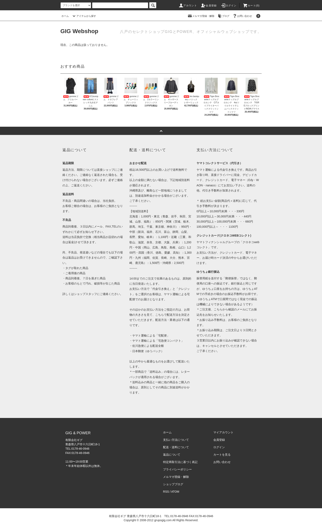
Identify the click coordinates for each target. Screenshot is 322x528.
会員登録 (209, 5)
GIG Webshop (79, 31)
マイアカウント (223, 432)
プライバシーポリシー (177, 469)
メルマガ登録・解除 (200, 16)
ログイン (229, 5)
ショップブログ (173, 484)
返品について (171, 454)
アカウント (187, 5)
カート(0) (251, 5)
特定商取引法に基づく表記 (180, 462)
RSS (166, 491)
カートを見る (222, 454)
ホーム (65, 16)
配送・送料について (176, 447)
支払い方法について (176, 439)
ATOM (175, 491)
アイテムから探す (83, 16)
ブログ (223, 16)
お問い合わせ (242, 16)
